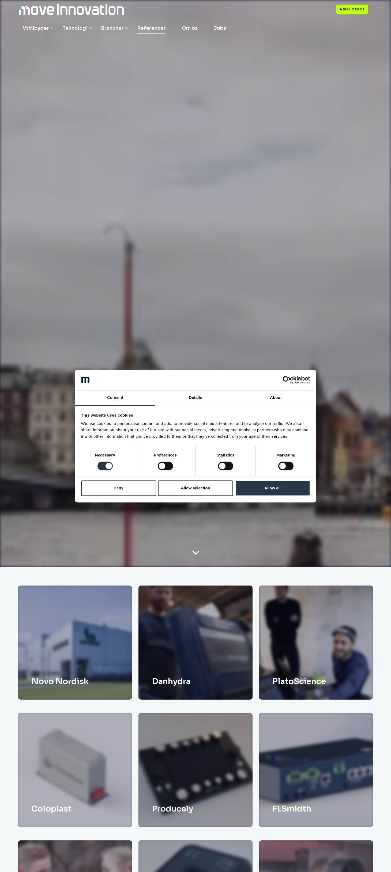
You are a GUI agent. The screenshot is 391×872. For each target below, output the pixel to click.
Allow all (272, 488)
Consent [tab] (115, 397)
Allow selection (195, 488)
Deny (118, 488)
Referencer (151, 28)
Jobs (220, 28)
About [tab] (276, 397)
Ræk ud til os (352, 9)
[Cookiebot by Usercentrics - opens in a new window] (286, 380)
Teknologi (75, 28)
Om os (190, 28)
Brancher (112, 28)
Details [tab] (195, 397)
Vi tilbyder (36, 28)
